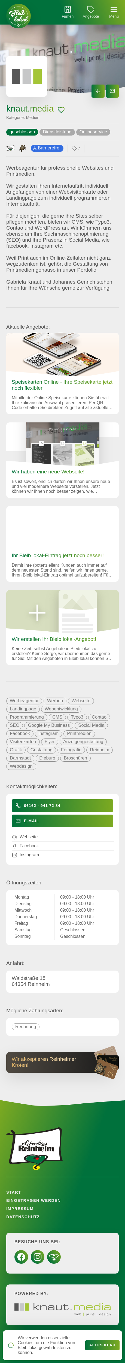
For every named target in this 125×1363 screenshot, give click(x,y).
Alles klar (102, 1345)
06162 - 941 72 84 (42, 805)
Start (13, 1192)
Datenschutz (23, 1217)
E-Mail (31, 821)
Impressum (20, 1208)
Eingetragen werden (33, 1200)
